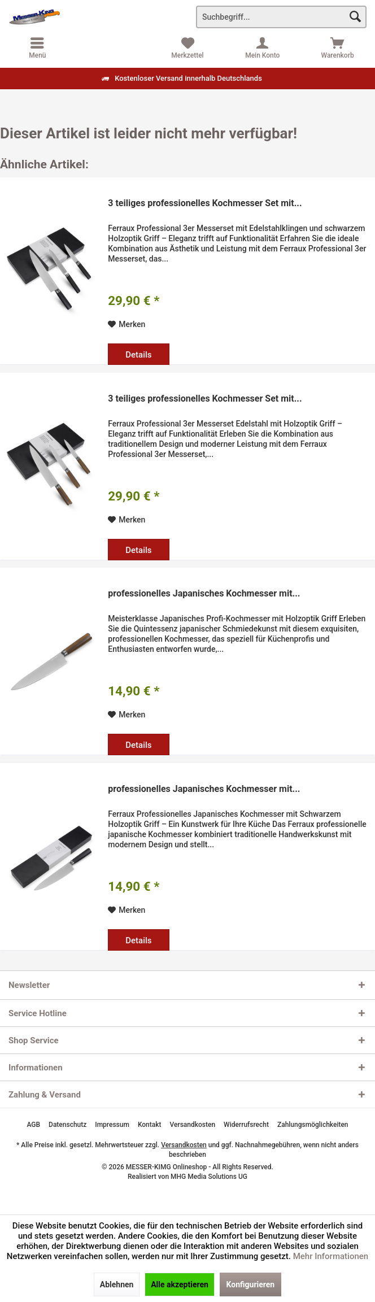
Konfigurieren (250, 1284)
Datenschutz (67, 1125)
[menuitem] (337, 48)
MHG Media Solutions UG (209, 1177)
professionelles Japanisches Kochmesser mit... (204, 593)
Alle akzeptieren (179, 1284)
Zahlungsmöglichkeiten (312, 1125)
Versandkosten (193, 1125)
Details (138, 355)
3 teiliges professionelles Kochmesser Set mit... (205, 203)
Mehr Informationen (330, 1256)
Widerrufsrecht (246, 1125)
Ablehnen (117, 1284)
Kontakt (150, 1125)
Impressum (112, 1125)
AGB (33, 1125)
